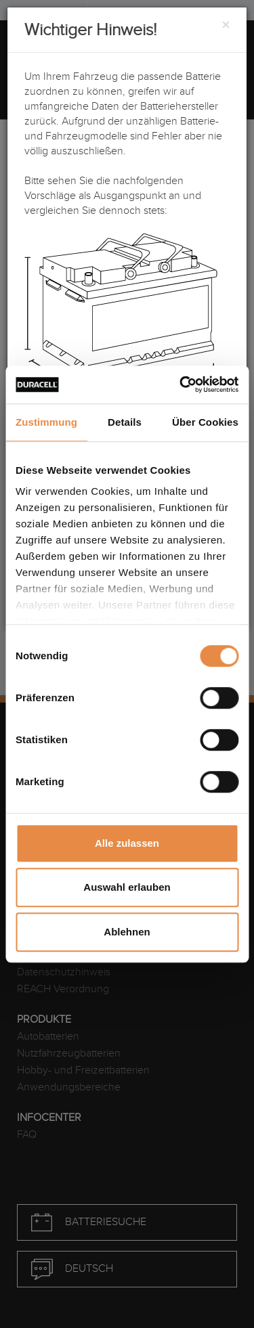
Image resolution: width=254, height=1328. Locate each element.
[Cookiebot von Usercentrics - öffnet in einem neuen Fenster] (180, 384)
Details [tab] (125, 422)
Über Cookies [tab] (205, 422)
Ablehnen (127, 931)
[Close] (225, 26)
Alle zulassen (127, 843)
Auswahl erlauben (126, 887)
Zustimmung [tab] (46, 422)
